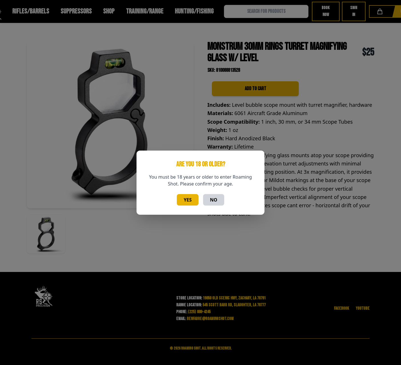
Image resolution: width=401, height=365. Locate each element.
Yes (188, 200)
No (213, 200)
